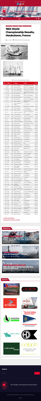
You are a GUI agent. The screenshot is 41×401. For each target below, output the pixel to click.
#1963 (15, 40)
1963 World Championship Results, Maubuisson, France (20, 32)
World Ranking (19, 236)
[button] (36, 18)
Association (6, 265)
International (6, 236)
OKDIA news (12, 236)
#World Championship (24, 40)
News (11, 252)
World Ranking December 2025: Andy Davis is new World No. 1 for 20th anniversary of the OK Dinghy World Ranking (20, 239)
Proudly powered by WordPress (13, 394)
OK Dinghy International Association (24, 384)
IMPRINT (20, 397)
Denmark (11, 265)
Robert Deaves (15, 256)
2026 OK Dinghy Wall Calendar (15, 254)
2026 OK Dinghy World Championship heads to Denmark (18, 268)
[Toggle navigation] (19, 19)
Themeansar (31, 394)
